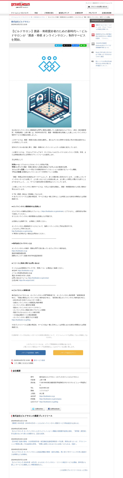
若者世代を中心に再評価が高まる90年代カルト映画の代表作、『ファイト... (104, 36)
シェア (75, 45)
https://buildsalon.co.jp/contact (38, 278)
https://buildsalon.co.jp (19, 251)
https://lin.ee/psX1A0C (26, 280)
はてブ (58, 45)
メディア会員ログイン (68, 353)
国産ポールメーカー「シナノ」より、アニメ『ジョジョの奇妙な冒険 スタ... (104, 27)
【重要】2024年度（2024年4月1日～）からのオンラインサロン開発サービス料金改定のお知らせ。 (45, 423)
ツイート (67, 45)
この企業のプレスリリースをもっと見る (74, 470)
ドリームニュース (15, 17)
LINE (83, 45)
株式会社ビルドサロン (39, 17)
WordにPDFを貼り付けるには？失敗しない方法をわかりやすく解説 (104, 54)
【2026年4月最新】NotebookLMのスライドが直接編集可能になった (103, 45)
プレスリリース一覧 (27, 17)
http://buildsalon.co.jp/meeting (22, 231)
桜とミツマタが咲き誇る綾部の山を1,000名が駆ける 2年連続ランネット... (104, 63)
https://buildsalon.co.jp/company (50, 399)
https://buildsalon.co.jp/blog (21, 320)
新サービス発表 (39, 360)
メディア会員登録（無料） (30, 353)
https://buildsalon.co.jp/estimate (52, 211)
